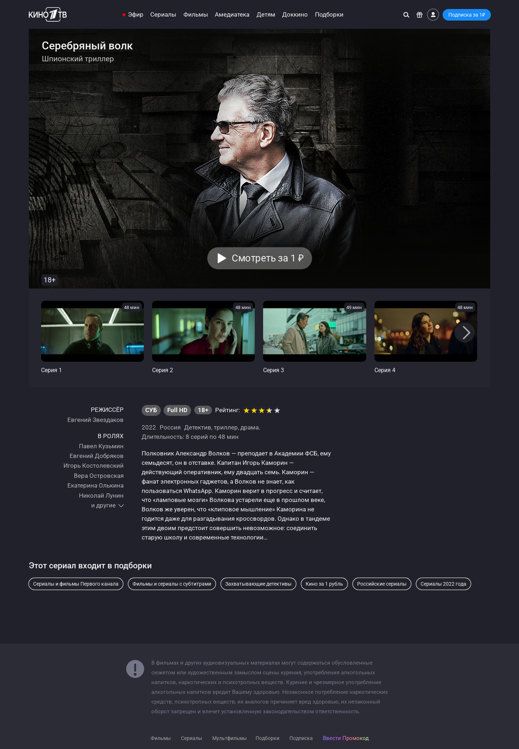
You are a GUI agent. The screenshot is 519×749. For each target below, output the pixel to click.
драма (249, 427)
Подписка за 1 (466, 15)
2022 (149, 427)
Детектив (197, 427)
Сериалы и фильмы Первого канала (76, 584)
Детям (266, 14)
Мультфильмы (229, 738)
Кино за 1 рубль (324, 584)
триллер (226, 427)
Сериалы (163, 14)
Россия (170, 427)
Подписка (301, 738)
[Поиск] (406, 15)
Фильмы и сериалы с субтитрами (172, 584)
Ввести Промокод (346, 738)
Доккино (295, 14)
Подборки (329, 14)
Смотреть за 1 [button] (267, 258)
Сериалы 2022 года (443, 584)
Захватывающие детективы (258, 584)
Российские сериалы (382, 584)
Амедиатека (232, 14)
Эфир (135, 14)
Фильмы (195, 14)
